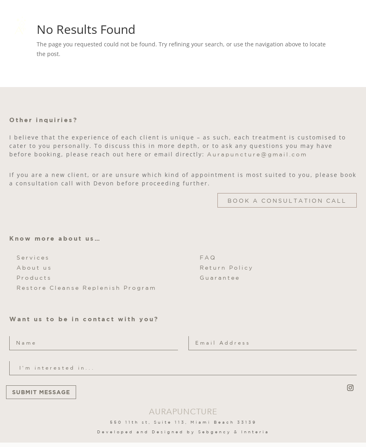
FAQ (208, 257)
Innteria (255, 431)
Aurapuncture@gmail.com (257, 154)
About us (34, 267)
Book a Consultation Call (287, 201)
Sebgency (214, 431)
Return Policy (226, 267)
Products (34, 277)
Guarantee (220, 277)
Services (33, 257)
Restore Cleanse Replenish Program (86, 288)
